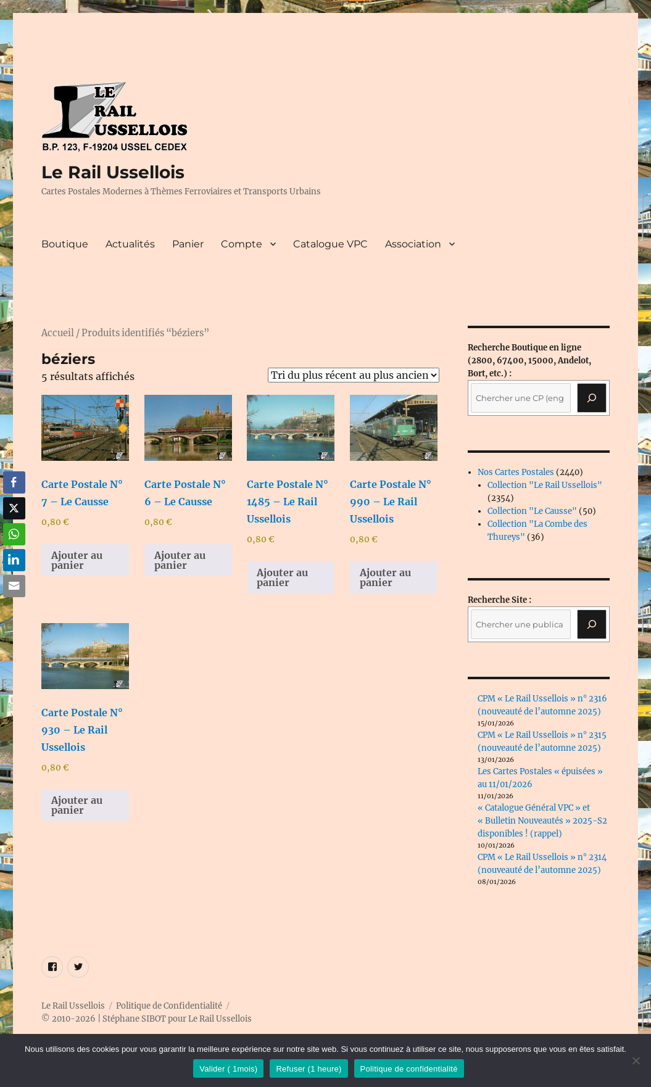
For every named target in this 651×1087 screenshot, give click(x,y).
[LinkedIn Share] (14, 560)
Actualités (130, 244)
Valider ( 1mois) (228, 1068)
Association (413, 244)
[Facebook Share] (14, 482)
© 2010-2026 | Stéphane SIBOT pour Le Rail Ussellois (146, 1019)
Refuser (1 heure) (308, 1068)
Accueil (57, 333)
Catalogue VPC (330, 244)
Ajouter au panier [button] (76, 560)
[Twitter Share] (14, 508)
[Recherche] (592, 398)
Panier (188, 244)
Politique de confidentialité (409, 1068)
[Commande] (353, 375)
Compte (241, 244)
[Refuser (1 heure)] (635, 1060)
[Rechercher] (592, 624)
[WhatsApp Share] (14, 534)
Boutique (64, 244)
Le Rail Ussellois (113, 172)
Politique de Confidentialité (169, 1006)
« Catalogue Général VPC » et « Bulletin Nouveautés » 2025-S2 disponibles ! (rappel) (542, 821)
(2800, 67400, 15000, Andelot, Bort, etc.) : (529, 360)
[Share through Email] (14, 586)
